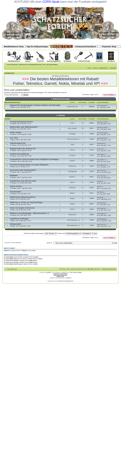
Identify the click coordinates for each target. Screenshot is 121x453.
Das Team (62, 269)
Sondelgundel (72, 171)
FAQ (89, 68)
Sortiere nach (69, 233)
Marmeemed (103, 138)
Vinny (80, 272)
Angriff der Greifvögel (19, 219)
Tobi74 (72, 209)
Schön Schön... (16, 186)
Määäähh (14, 176)
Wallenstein (72, 166)
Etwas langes (15, 132)
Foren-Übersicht (12, 64)
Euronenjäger (103, 133)
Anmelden (113, 68)
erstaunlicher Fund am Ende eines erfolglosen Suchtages (34, 159)
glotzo (72, 182)
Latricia (72, 150)
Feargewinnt (103, 105)
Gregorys (72, 155)
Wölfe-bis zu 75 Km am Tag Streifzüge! (26, 202)
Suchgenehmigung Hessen (21, 122)
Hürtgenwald (15, 224)
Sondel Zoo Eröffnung (19, 154)
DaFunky (72, 188)
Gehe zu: (49, 243)
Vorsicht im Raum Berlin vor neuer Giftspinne (29, 165)
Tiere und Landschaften (50, 64)
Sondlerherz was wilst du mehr (23, 181)
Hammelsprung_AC (73, 220)
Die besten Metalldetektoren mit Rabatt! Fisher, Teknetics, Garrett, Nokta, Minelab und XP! (56, 81)
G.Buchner (102, 170)
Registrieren (103, 68)
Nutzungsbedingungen (60, 275)
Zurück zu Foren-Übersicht (13, 242)
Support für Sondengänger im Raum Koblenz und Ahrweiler (35, 105)
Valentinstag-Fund (17, 143)
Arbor (72, 123)
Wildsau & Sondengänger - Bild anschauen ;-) (29, 213)
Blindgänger (103, 219)
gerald (101, 197)
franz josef (102, 224)
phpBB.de (68, 278)
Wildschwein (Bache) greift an (22, 197)
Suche (95, 68)
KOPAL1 (72, 177)
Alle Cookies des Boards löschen (76, 269)
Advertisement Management (65, 281)
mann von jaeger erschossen (22, 208)
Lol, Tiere (14, 138)
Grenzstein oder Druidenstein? (23, 170)
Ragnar (72, 198)
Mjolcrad (102, 143)
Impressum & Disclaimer (60, 274)
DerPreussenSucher (73, 139)
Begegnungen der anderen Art (23, 149)
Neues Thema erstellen (109, 94)
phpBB (48, 272)
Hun (100, 187)
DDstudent (102, 203)
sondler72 (102, 160)
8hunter (72, 161)
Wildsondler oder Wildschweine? (24, 127)
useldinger (72, 134)
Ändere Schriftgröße (114, 64)
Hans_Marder (103, 122)
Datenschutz (60, 276)
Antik (72, 144)
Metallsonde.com (72, 106)
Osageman (102, 208)
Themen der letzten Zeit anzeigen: (40, 233)
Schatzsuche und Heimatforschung (30, 64)
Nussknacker (15, 192)
